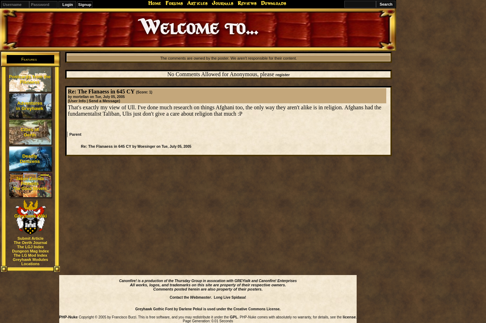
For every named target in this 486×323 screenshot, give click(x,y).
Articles (197, 3)
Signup (84, 4)
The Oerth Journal (30, 242)
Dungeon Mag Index (30, 251)
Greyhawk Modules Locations (30, 261)
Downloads (273, 3)
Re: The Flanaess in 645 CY (106, 146)
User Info (77, 101)
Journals (222, 3)
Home (154, 3)
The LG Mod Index (30, 255)
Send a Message (104, 101)
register (283, 75)
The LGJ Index (30, 247)
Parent (75, 134)
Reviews (247, 3)
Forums (174, 3)
